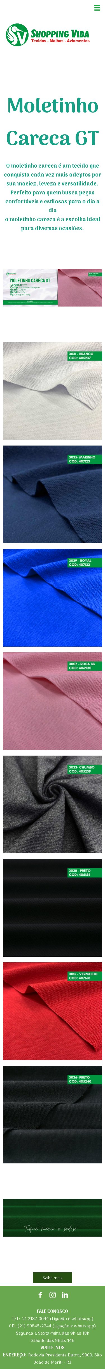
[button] (52, 1277)
